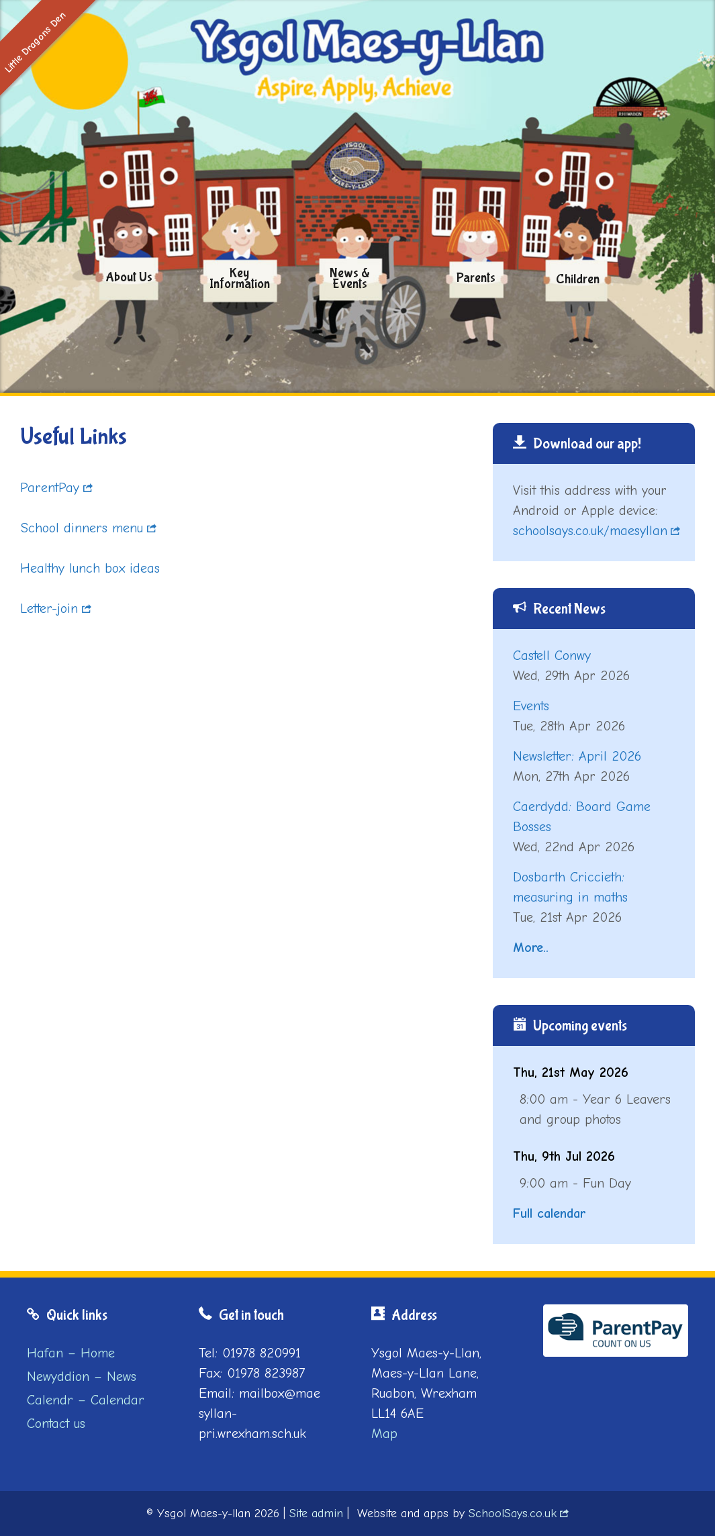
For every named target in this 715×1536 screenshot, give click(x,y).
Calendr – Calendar (85, 1400)
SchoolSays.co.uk (513, 1513)
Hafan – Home (71, 1353)
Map (384, 1433)
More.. (531, 947)
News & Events (350, 278)
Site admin (316, 1513)
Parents (476, 277)
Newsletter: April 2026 (577, 756)
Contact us (56, 1423)
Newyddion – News (81, 1376)
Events (531, 706)
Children (578, 280)
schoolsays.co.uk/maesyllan (590, 530)
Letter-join (49, 608)
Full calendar (549, 1213)
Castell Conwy (552, 655)
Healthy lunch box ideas (90, 568)
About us (128, 277)
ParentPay (49, 487)
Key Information (239, 278)
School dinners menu (81, 528)
